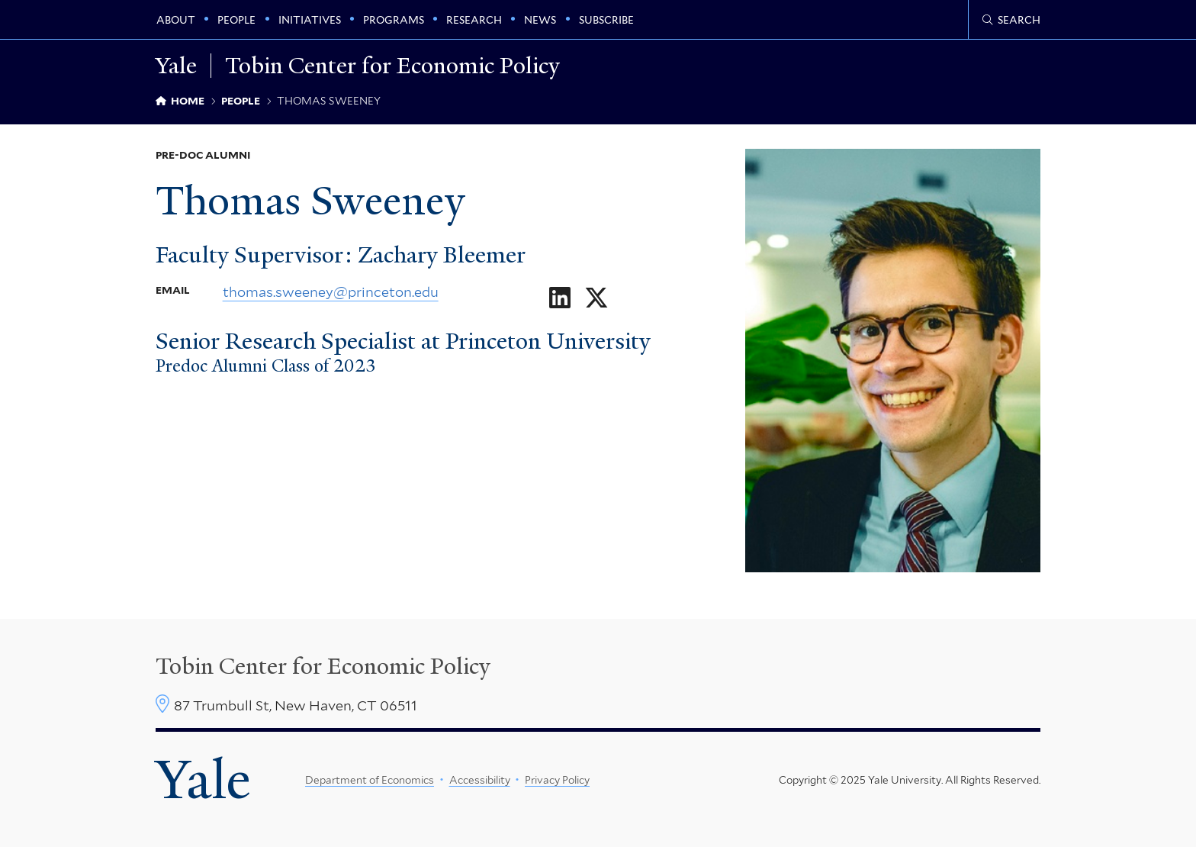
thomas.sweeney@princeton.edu (331, 291)
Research (474, 20)
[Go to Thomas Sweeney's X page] (596, 297)
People (236, 20)
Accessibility (479, 780)
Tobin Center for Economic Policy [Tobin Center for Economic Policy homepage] (392, 65)
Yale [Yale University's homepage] (203, 780)
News (540, 20)
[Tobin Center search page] (1011, 19)
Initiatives (309, 20)
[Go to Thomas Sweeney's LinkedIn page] (560, 297)
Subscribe (606, 20)
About (175, 20)
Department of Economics (369, 780)
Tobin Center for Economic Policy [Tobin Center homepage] (323, 666)
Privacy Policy (557, 780)
